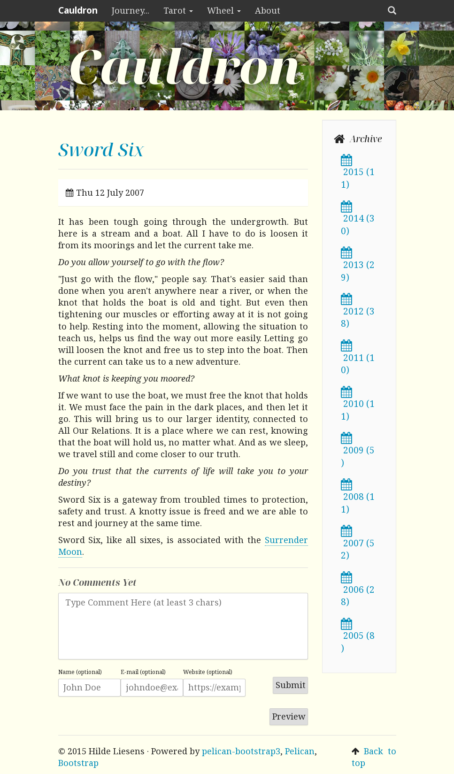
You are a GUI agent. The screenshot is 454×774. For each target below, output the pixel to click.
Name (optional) (80, 672)
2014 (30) (358, 219)
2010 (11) (358, 405)
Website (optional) (207, 672)
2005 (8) (358, 637)
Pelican (300, 751)
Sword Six (101, 149)
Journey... (130, 10)
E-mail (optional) (143, 672)
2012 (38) (358, 312)
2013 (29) (358, 265)
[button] (392, 11)
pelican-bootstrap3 (241, 751)
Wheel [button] (224, 10)
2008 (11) (358, 497)
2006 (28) (358, 590)
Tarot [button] (178, 10)
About (267, 10)
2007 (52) (358, 544)
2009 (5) (358, 451)
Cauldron (78, 10)
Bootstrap (78, 762)
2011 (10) (358, 358)
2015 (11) (358, 173)
